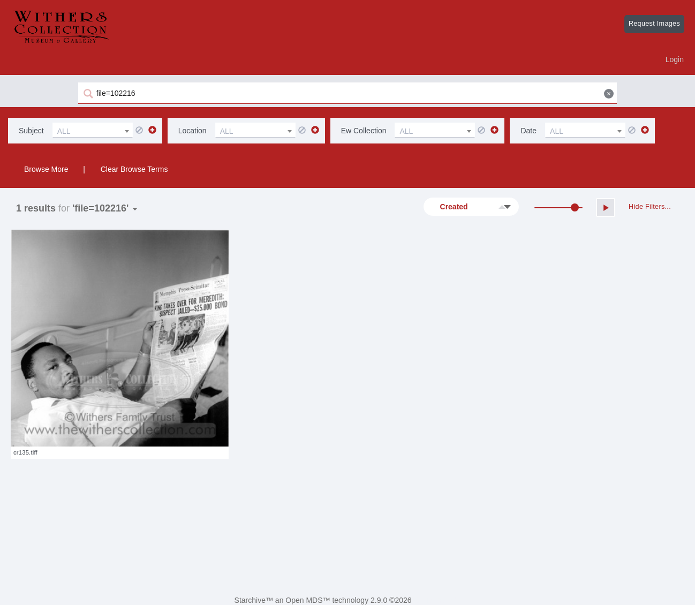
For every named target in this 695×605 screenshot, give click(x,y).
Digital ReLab (435, 600)
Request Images (654, 23)
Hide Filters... (650, 206)
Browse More (46, 169)
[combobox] (92, 130)
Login (675, 59)
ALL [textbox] (64, 131)
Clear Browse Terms (134, 169)
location (192, 130)
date (528, 130)
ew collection (364, 130)
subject (31, 130)
